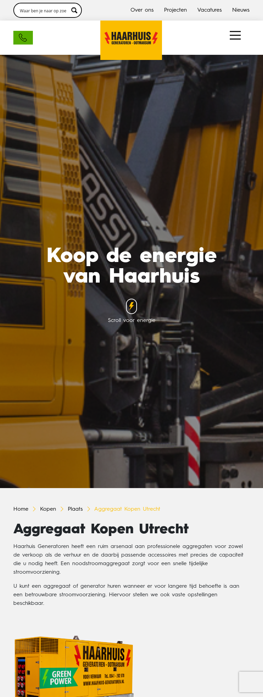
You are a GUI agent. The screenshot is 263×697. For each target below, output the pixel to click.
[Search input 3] (43, 10)
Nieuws (241, 10)
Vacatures (209, 10)
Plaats (75, 509)
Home (20, 509)
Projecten (175, 10)
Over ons (142, 10)
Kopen (48, 509)
